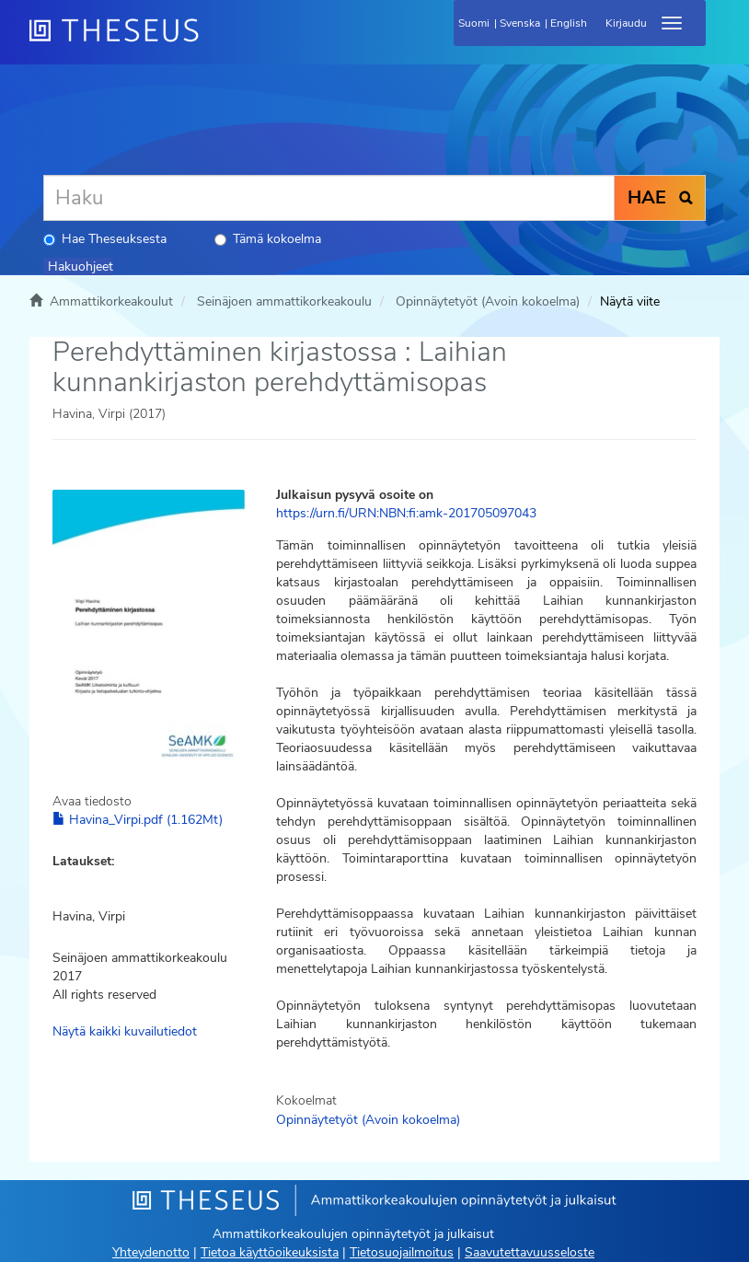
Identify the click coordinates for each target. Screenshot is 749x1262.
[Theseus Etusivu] (213, 41)
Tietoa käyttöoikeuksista (270, 1252)
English (568, 23)
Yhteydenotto (151, 1252)
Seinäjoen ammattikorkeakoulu (284, 301)
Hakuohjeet (80, 266)
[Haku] (329, 198)
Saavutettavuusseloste (529, 1252)
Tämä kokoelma (267, 239)
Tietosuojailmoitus (402, 1252)
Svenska (520, 23)
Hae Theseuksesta (105, 239)
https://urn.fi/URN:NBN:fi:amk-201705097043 (406, 513)
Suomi (474, 23)
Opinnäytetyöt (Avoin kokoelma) (488, 301)
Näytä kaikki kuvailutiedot (124, 1031)
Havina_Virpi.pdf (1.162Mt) (137, 819)
